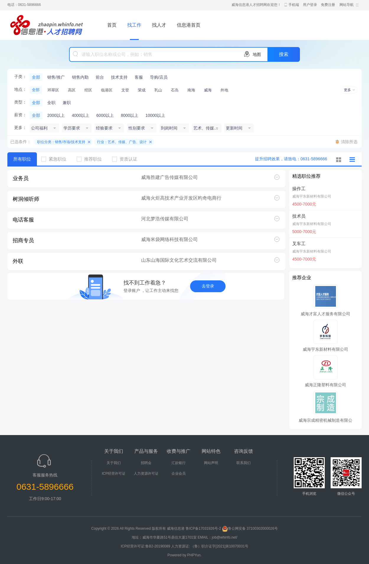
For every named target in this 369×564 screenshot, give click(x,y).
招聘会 (146, 463)
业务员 (21, 178)
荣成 (142, 90)
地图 (257, 54)
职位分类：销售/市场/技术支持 (61, 142)
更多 (347, 90)
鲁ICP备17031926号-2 (203, 528)
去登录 (208, 286)
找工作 (134, 25)
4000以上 (80, 115)
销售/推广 (56, 77)
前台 (100, 77)
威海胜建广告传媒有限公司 (169, 177)
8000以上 (129, 115)
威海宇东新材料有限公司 (311, 196)
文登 (125, 90)
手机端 (293, 5)
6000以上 (105, 115)
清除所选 (349, 141)
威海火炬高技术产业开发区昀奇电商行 (181, 198)
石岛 (175, 90)
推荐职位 (91, 158)
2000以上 (56, 115)
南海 (191, 90)
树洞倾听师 (26, 199)
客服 (139, 77)
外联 (18, 261)
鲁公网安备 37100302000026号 (250, 528)
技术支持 (119, 77)
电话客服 (23, 220)
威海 (208, 90)
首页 (112, 25)
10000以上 (155, 115)
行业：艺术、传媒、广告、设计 (122, 142)
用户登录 (310, 5)
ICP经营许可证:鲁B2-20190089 (146, 546)
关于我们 (114, 463)
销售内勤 (80, 77)
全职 (51, 102)
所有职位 (22, 158)
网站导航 (346, 5)
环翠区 (53, 90)
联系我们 (243, 463)
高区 (72, 90)
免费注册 (328, 5)
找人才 (159, 25)
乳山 (158, 90)
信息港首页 (188, 25)
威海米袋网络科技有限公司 (169, 239)
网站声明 (211, 463)
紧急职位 (56, 158)
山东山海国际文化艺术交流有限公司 (179, 260)
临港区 (106, 90)
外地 (224, 90)
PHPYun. (194, 555)
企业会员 (179, 473)
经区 (88, 90)
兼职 (67, 102)
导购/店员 (159, 77)
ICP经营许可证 (113, 473)
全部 (36, 77)
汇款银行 (179, 463)
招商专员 (23, 240)
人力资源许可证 (146, 473)
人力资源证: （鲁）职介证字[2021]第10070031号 (209, 546)
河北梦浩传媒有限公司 (164, 218)
